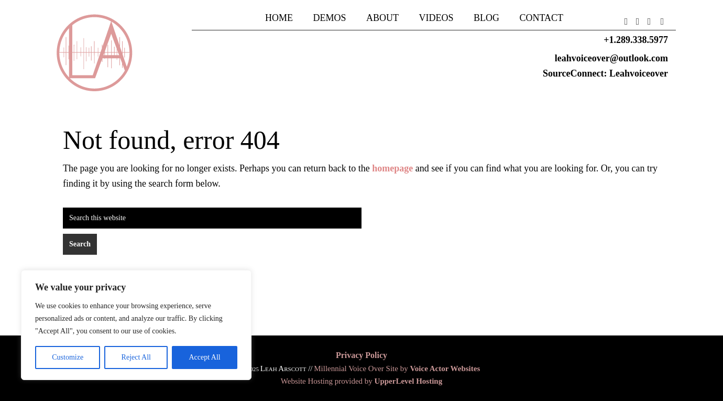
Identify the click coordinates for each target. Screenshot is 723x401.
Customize (67, 357)
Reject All (136, 357)
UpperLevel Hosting (409, 381)
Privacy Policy (361, 355)
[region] (136, 325)
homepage (392, 168)
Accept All (204, 357)
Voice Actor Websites (445, 368)
